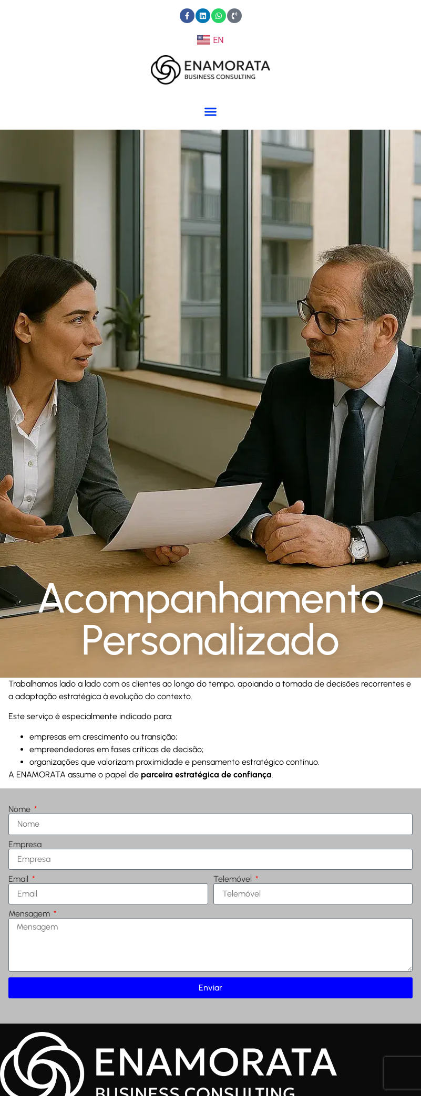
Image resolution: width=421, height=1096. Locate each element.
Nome (20, 809)
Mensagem (30, 914)
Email (19, 879)
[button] (211, 111)
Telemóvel (233, 879)
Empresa (25, 844)
